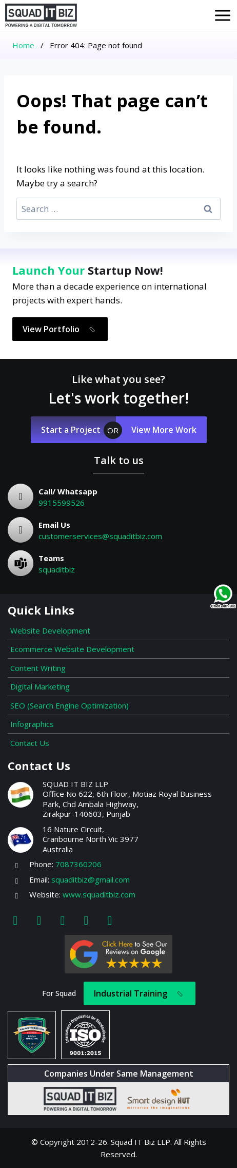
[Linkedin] (62, 919)
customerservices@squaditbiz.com (100, 536)
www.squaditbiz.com (99, 894)
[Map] (109, 919)
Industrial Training (140, 994)
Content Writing (38, 668)
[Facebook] (15, 919)
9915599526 (61, 502)
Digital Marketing (40, 686)
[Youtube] (86, 919)
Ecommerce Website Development (72, 649)
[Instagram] (39, 919)
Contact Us (29, 743)
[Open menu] (222, 15)
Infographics (32, 724)
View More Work (163, 429)
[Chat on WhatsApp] (223, 596)
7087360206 (78, 864)
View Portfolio (61, 329)
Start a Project (71, 429)
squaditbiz (56, 569)
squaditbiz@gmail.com (90, 879)
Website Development (50, 630)
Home (23, 45)
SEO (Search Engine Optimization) (69, 705)
